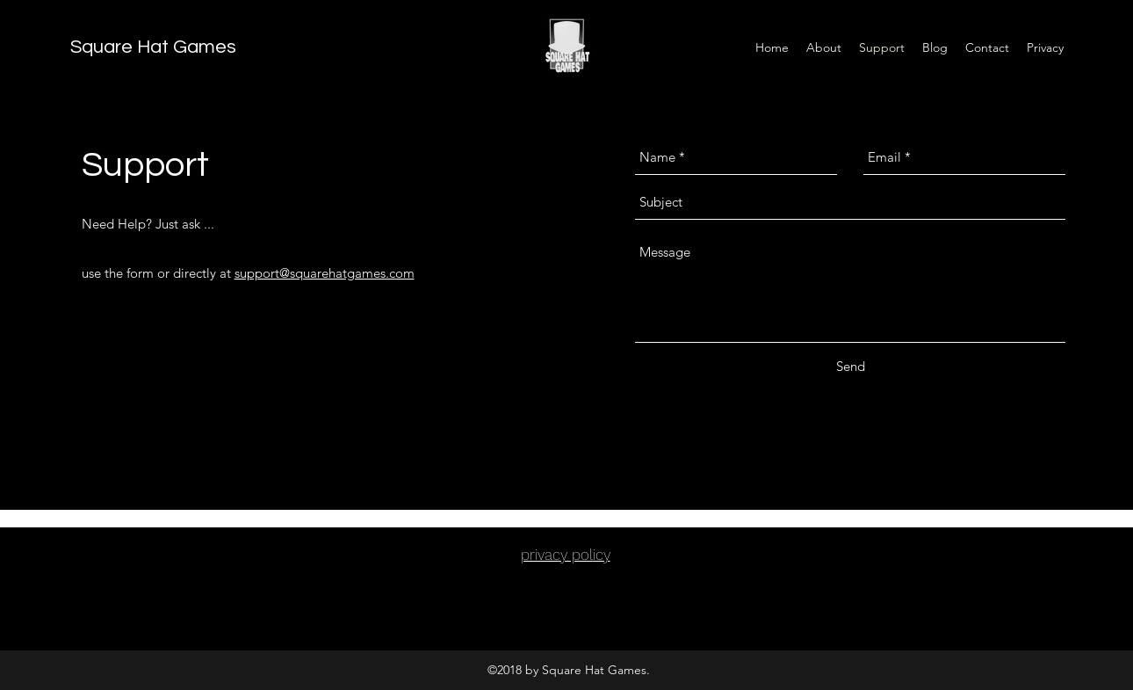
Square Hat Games (153, 47)
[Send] (850, 366)
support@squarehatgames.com (325, 273)
